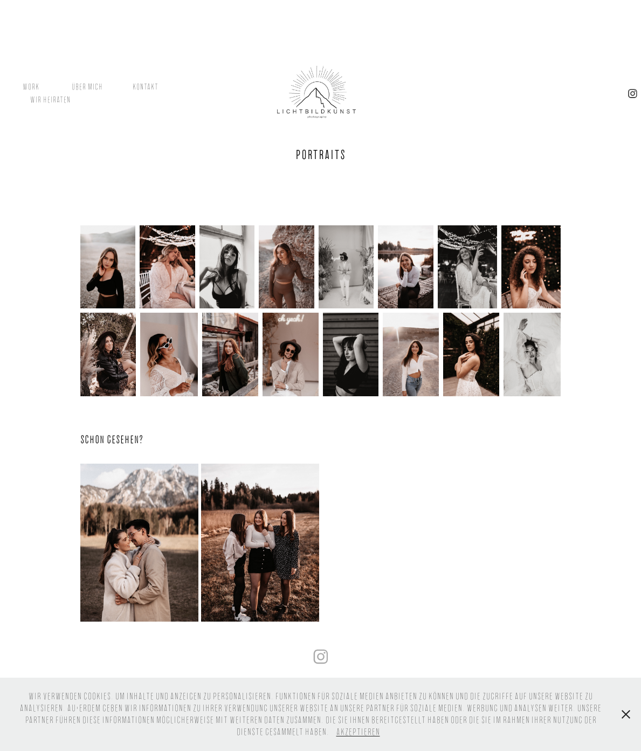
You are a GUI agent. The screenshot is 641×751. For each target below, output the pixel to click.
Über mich (87, 87)
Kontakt (145, 87)
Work (31, 87)
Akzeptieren (358, 732)
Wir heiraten (50, 100)
